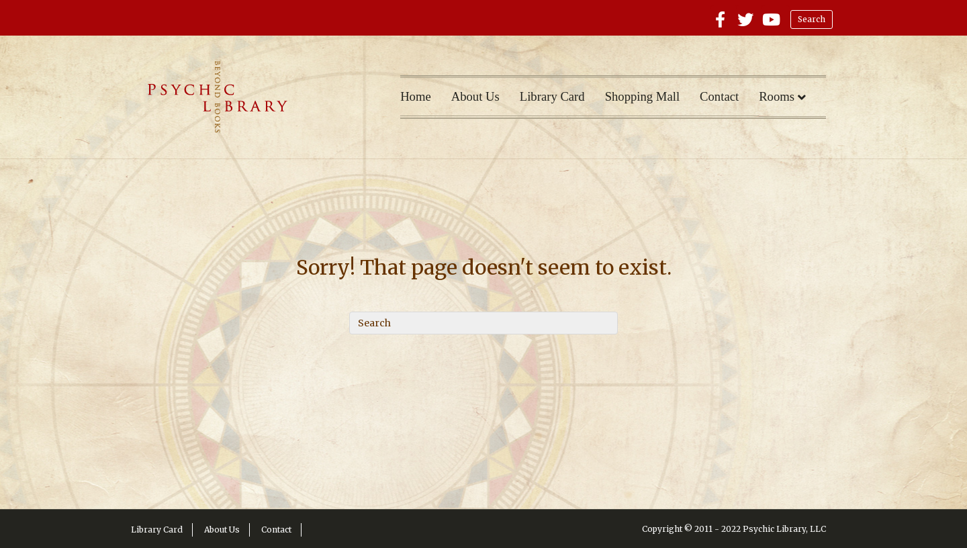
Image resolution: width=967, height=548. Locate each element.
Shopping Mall (642, 96)
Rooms (776, 96)
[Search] (483, 323)
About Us (475, 96)
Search (811, 19)
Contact (719, 96)
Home (415, 96)
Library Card (552, 96)
